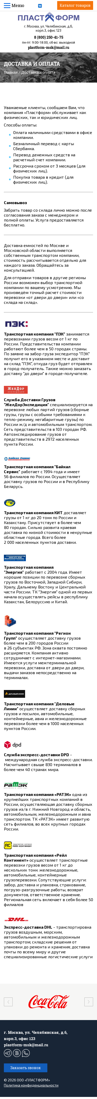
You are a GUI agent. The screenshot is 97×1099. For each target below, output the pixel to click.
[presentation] (8, 1004)
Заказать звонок (25, 1069)
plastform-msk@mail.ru (48, 47)
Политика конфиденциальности (31, 1087)
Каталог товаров (75, 5)
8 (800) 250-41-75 (48, 37)
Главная (11, 72)
